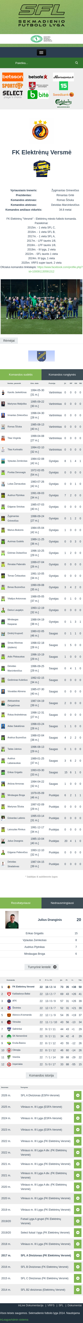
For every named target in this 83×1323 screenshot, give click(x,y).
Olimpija (13, 1050)
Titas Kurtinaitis (15, 449)
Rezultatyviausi (20, 903)
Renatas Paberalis (17, 564)
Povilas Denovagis (17, 472)
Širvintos (14, 1008)
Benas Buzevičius (16, 587)
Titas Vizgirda (14, 438)
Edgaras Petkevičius (18, 852)
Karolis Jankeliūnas (17, 392)
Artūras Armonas (16, 784)
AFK (12, 1001)
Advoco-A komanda (19, 1015)
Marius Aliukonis (15, 530)
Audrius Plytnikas (16, 495)
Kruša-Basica (16, 1043)
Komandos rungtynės (62, 374)
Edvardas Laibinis (16, 818)
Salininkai (14, 1029)
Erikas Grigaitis (15, 772)
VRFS (51, 1305)
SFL (60, 1305)
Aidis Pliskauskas (16, 656)
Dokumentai (75, 1305)
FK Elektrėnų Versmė (20, 986)
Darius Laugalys (15, 610)
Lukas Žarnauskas (17, 484)
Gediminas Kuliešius (18, 680)
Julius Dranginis (15, 841)
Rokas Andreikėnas (17, 715)
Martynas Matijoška (17, 404)
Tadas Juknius (14, 749)
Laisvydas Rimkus (16, 829)
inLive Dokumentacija (30, 1305)
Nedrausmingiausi (62, 903)
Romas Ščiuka (15, 426)
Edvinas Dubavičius (17, 553)
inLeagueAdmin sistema (14, 1319)
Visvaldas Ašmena (17, 691)
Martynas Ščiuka (16, 806)
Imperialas (15, 1064)
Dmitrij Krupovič (15, 633)
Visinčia (13, 1057)
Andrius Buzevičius (17, 737)
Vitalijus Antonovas (17, 598)
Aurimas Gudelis (16, 541)
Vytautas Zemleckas (17, 461)
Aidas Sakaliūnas (16, 726)
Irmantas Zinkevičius (18, 415)
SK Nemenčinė (17, 1036)
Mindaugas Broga (16, 795)
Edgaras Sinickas (16, 506)
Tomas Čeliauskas (16, 576)
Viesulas (14, 1022)
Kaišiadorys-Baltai (18, 994)
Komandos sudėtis (21, 374)
